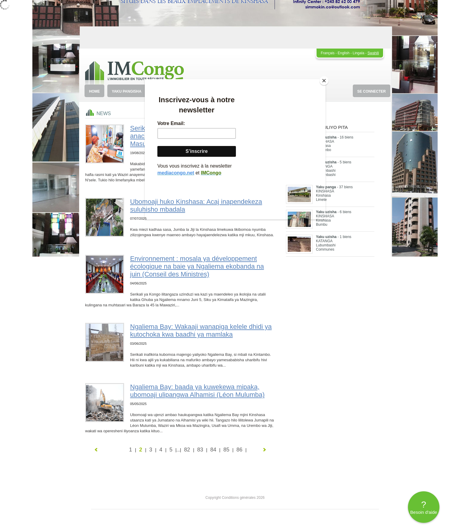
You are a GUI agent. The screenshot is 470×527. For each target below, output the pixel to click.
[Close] (324, 80)
